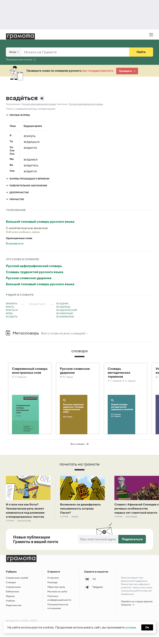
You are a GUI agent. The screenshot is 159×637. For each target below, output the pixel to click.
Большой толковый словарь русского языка (40, 221)
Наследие (131, 522)
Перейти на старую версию (137, 605)
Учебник (10, 602)
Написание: (62, 104)
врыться (12, 310)
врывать (11, 303)
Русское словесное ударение (28, 278)
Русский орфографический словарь (34, 266)
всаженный (64, 313)
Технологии (24, 522)
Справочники (13, 588)
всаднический (66, 310)
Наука (74, 518)
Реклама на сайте (57, 593)
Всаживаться (14, 243)
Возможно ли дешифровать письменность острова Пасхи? (82, 509)
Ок (148, 627)
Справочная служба (17, 579)
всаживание (65, 316)
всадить (12, 316)
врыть (10, 306)
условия (130, 627)
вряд (9, 313)
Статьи (10, 522)
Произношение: (13, 104)
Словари (11, 584)
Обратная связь (56, 588)
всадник (62, 303)
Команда (52, 584)
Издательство (13, 607)
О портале (53, 579)
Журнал (10, 597)
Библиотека (12, 593)
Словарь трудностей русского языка (34, 272)
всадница (63, 306)
